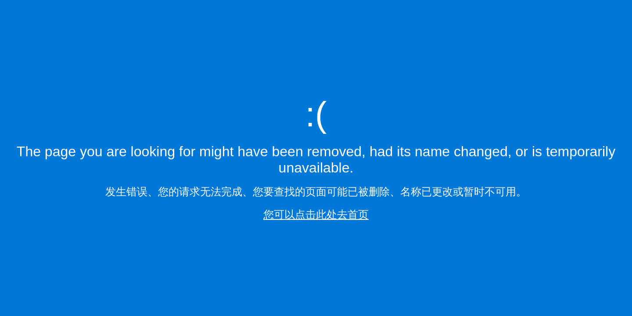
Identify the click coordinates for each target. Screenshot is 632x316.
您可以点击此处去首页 (316, 214)
